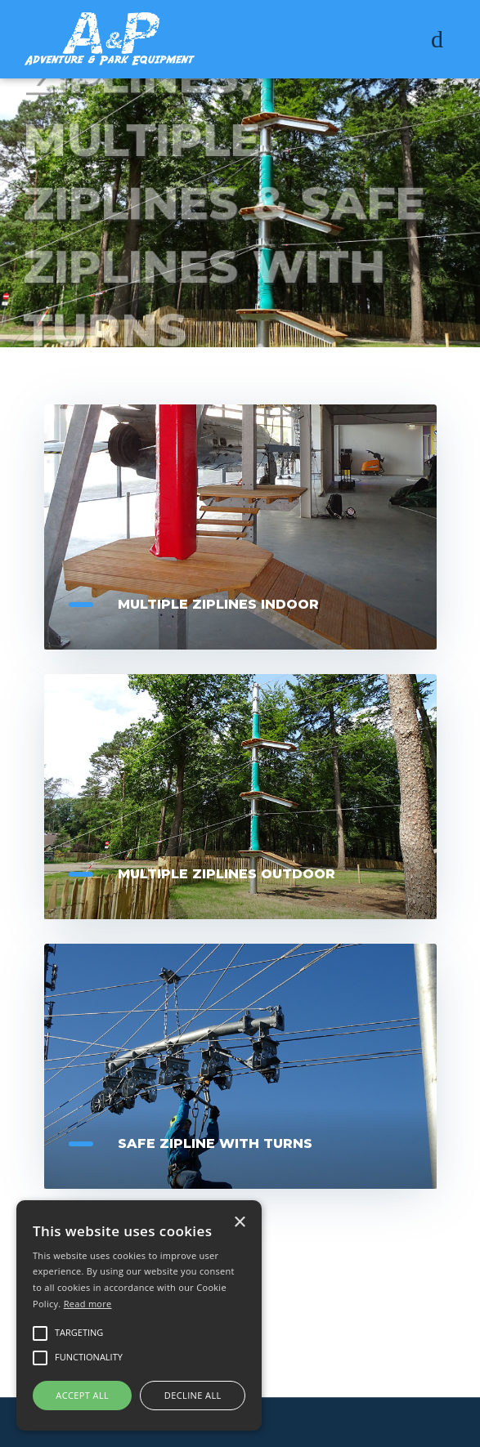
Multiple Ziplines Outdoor (226, 874)
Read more (88, 1303)
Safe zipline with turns (215, 1143)
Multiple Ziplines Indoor (218, 604)
